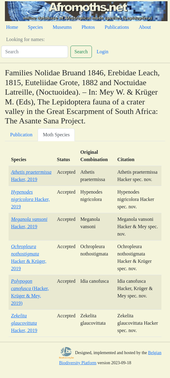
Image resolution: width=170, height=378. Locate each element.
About (145, 27)
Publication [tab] (21, 134)
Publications (117, 27)
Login (102, 51)
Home (12, 27)
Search (81, 51)
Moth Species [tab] (56, 134)
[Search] (34, 52)
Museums (62, 27)
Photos (88, 27)
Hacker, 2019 (30, 199)
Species (35, 27)
